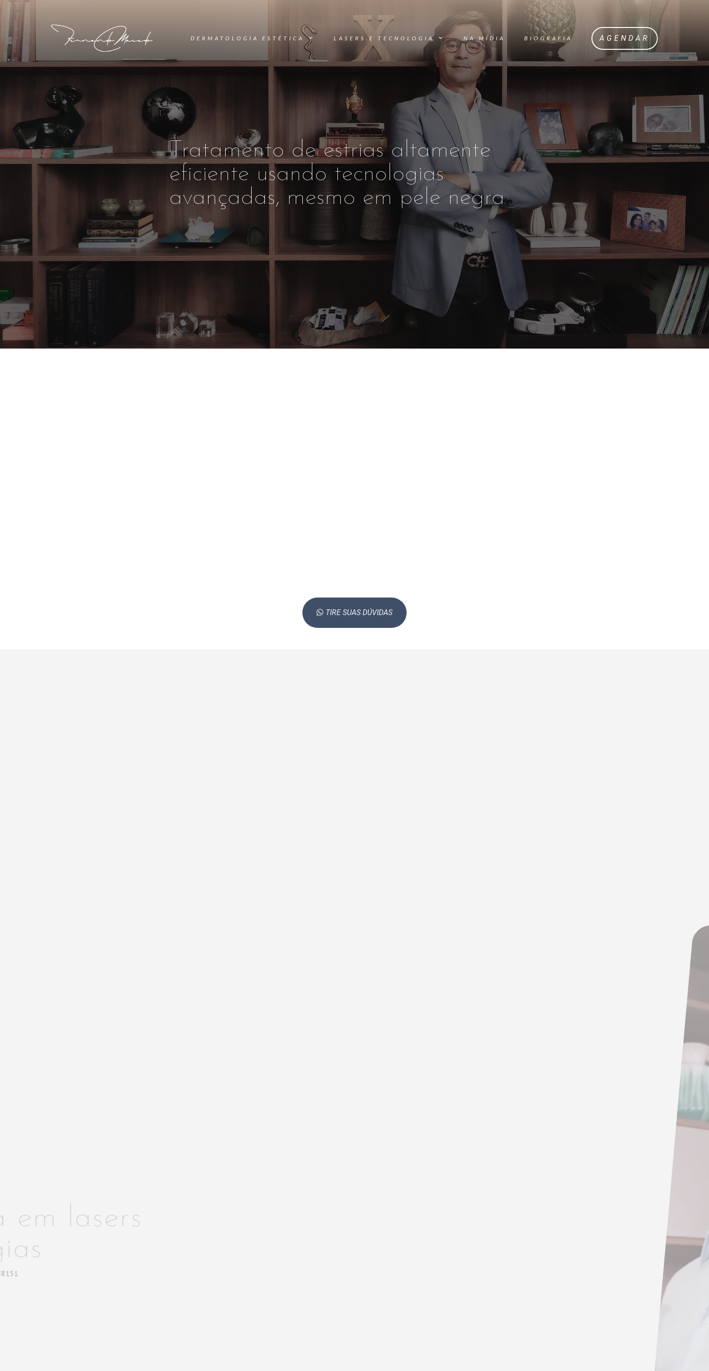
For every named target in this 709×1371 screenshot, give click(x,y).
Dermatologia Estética (253, 38)
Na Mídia (484, 38)
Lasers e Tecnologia (389, 38)
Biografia (548, 38)
